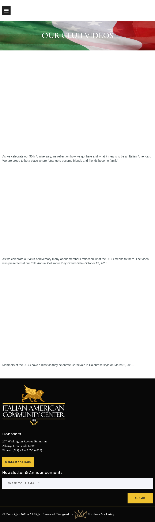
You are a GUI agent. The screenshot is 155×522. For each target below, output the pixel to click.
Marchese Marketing (101, 514)
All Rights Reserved (42, 514)
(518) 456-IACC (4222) (27, 450)
